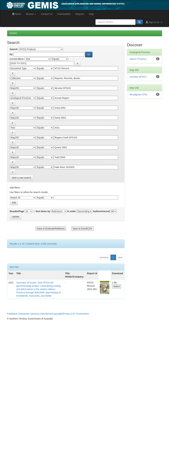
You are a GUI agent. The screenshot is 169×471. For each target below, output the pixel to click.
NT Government (80, 313)
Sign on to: (154, 22)
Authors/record (101, 211)
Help (91, 14)
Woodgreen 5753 (138, 94)
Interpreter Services (29, 313)
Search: (14, 49)
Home (16, 14)
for (11, 54)
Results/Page (17, 211)
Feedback (12, 313)
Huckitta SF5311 (138, 76)
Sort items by (43, 211)
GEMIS (13, 33)
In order (71, 211)
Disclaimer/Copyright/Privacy (56, 313)
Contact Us (46, 14)
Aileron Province (138, 59)
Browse (31, 14)
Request (79, 14)
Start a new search (21, 177)
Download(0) (63, 14)
